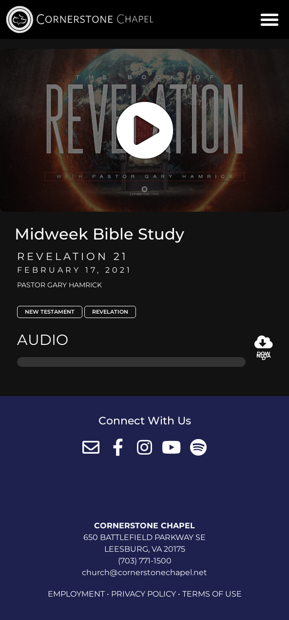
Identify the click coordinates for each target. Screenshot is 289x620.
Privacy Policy (143, 594)
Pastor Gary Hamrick (59, 284)
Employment (76, 594)
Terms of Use (212, 594)
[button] (269, 19)
